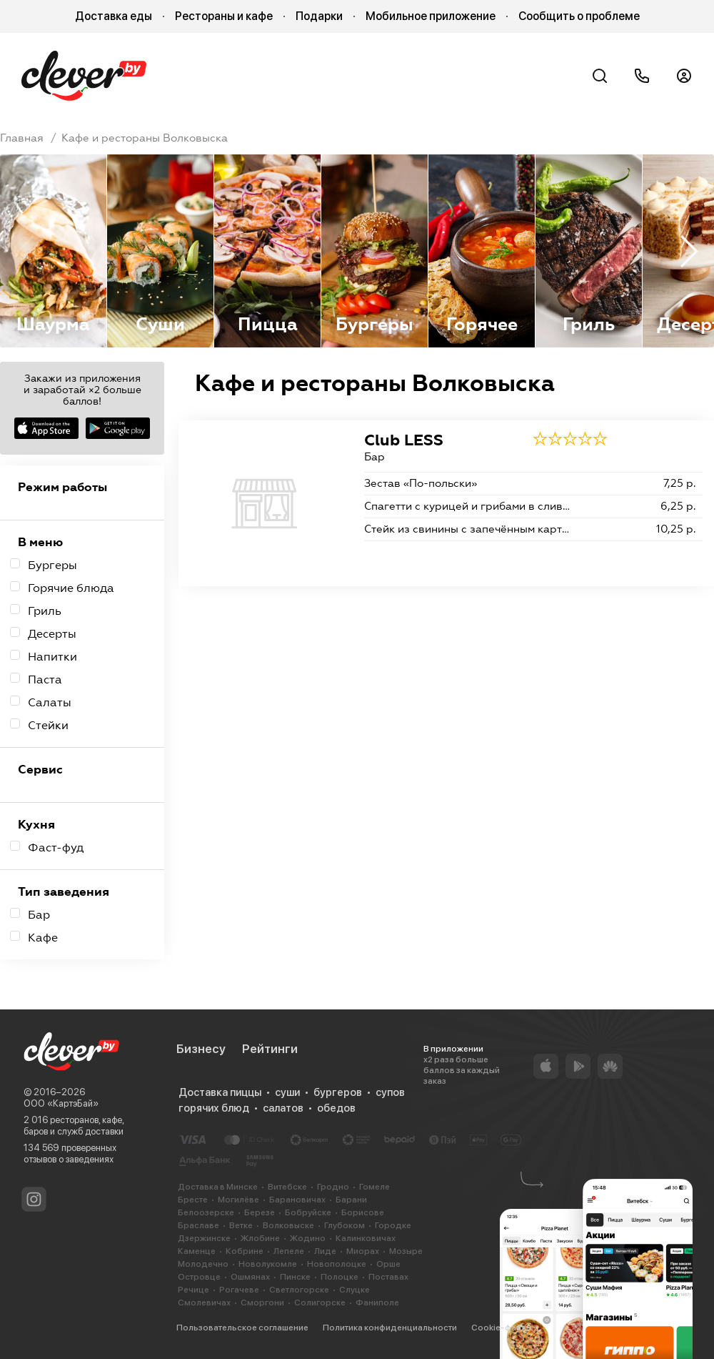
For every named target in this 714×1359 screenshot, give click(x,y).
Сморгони (262, 1303)
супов (390, 1092)
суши (287, 1092)
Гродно (333, 1187)
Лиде (325, 1251)
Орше (388, 1264)
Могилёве (238, 1200)
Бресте (193, 1200)
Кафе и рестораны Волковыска (144, 138)
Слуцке (354, 1290)
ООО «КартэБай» (61, 1103)
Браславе (198, 1225)
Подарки (319, 16)
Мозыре (406, 1251)
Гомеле (374, 1187)
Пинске (295, 1277)
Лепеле (288, 1251)
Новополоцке (336, 1264)
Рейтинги (270, 1049)
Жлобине (260, 1238)
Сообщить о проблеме (579, 16)
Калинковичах (366, 1238)
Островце (199, 1277)
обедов (336, 1108)
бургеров (337, 1092)
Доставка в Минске (218, 1187)
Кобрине (244, 1251)
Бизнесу (201, 1049)
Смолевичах (204, 1303)
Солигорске (320, 1303)
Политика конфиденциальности (390, 1327)
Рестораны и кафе (224, 16)
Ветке (241, 1225)
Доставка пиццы (219, 1092)
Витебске (287, 1187)
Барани (351, 1200)
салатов (283, 1108)
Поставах (388, 1277)
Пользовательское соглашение (242, 1327)
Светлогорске (299, 1290)
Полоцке (339, 1277)
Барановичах (297, 1200)
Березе (259, 1212)
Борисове (362, 1212)
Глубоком (344, 1225)
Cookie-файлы (501, 1327)
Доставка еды (113, 16)
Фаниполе (377, 1303)
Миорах (362, 1251)
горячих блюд (213, 1108)
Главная (22, 138)
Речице (193, 1290)
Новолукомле (267, 1264)
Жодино (308, 1238)
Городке (393, 1225)
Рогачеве (239, 1290)
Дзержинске (204, 1238)
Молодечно (203, 1264)
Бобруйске (308, 1212)
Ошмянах (250, 1277)
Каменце (197, 1251)
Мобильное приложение (431, 16)
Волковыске (288, 1225)
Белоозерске (206, 1212)
